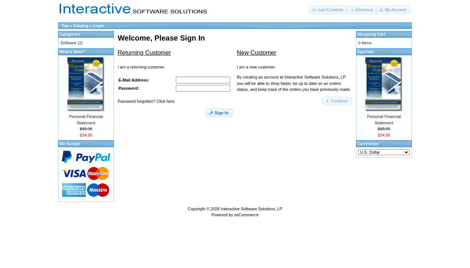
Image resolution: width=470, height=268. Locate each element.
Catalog (80, 25)
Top (65, 25)
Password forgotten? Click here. (147, 101)
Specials (365, 52)
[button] (328, 10)
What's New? (72, 52)
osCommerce (246, 215)
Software (68, 43)
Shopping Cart (371, 34)
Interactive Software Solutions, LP (251, 209)
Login (98, 25)
